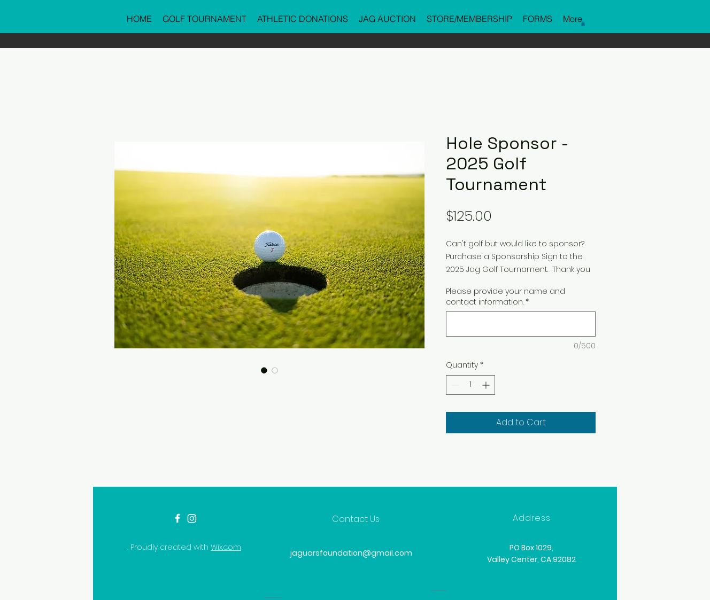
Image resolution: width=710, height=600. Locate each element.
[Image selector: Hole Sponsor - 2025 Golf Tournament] (264, 370)
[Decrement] (454, 385)
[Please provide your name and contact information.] (520, 324)
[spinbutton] (470, 385)
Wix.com (226, 547)
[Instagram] (192, 518)
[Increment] (486, 385)
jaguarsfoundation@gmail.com (351, 553)
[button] (583, 23)
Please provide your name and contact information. (505, 296)
